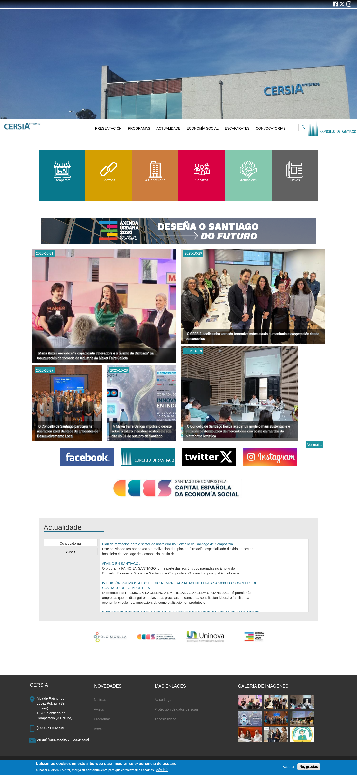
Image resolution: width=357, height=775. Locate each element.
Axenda (99, 729)
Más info (162, 772)
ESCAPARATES (237, 128)
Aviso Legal (163, 700)
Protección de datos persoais (177, 709)
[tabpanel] (204, 575)
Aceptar (288, 768)
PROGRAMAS (139, 128)
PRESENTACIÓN (108, 128)
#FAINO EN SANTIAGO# (121, 563)
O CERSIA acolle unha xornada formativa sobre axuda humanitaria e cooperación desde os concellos (252, 336)
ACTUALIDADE (168, 128)
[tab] (71, 543)
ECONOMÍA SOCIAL (203, 128)
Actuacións (248, 171)
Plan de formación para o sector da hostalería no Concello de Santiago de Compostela (167, 544)
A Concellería (155, 171)
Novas (294, 171)
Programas (102, 719)
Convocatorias (71, 543)
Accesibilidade (165, 719)
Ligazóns (108, 171)
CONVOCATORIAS (270, 128)
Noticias (100, 700)
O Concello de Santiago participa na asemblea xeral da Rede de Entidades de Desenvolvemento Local (67, 431)
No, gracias (309, 768)
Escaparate (62, 171)
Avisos (70, 552)
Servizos (201, 171)
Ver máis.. (314, 445)
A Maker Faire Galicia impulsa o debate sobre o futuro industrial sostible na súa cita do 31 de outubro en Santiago (141, 431)
